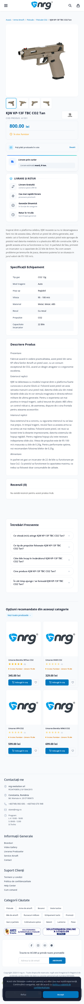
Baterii (49, 922)
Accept (60, 997)
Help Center (10, 885)
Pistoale (30, 19)
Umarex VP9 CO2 (16, 728)
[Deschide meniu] (6, 5)
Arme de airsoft (25, 908)
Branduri (8, 843)
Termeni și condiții (13, 877)
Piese (73, 922)
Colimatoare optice (32, 922)
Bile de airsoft (12, 915)
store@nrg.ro (15, 809)
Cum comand (10, 890)
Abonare (57, 960)
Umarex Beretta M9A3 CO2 (57, 728)
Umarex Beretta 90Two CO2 (20, 660)
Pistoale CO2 (41, 19)
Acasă (8, 19)
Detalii (72, 147)
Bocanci (41, 908)
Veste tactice (55, 908)
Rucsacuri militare (31, 915)
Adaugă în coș (20, 682)
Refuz (23, 997)
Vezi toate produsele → (19, 615)
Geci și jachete (12, 922)
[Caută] (70, 5)
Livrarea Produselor (13, 851)
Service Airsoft (11, 855)
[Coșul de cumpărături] (78, 5)
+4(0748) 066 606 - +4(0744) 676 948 (26, 803)
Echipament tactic (52, 915)
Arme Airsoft (18, 19)
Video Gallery (10, 847)
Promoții (69, 915)
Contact (8, 860)
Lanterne (61, 922)
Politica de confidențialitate (17, 881)
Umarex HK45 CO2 (53, 660)
